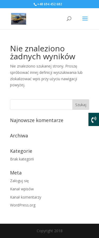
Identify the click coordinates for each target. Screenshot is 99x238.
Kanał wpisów (22, 188)
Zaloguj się (19, 180)
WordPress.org (22, 205)
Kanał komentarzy (25, 197)
